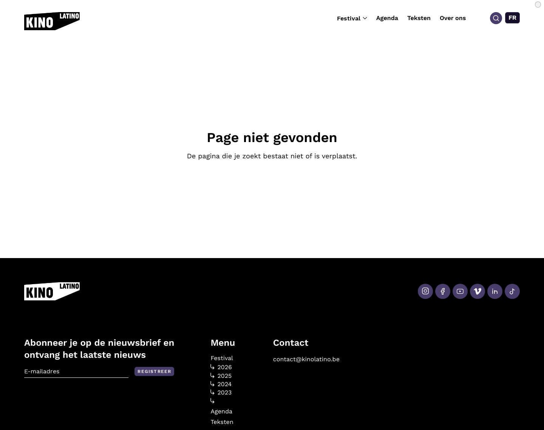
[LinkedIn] (494, 291)
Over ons (453, 18)
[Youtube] (460, 291)
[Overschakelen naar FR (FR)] (512, 17)
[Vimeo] (477, 291)
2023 (221, 392)
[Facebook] (442, 291)
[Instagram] (425, 291)
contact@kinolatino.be (306, 359)
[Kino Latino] (52, 21)
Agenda (387, 18)
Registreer (154, 371)
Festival (352, 18)
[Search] (496, 18)
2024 (221, 384)
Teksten (419, 18)
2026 (221, 367)
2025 (221, 376)
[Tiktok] (512, 291)
